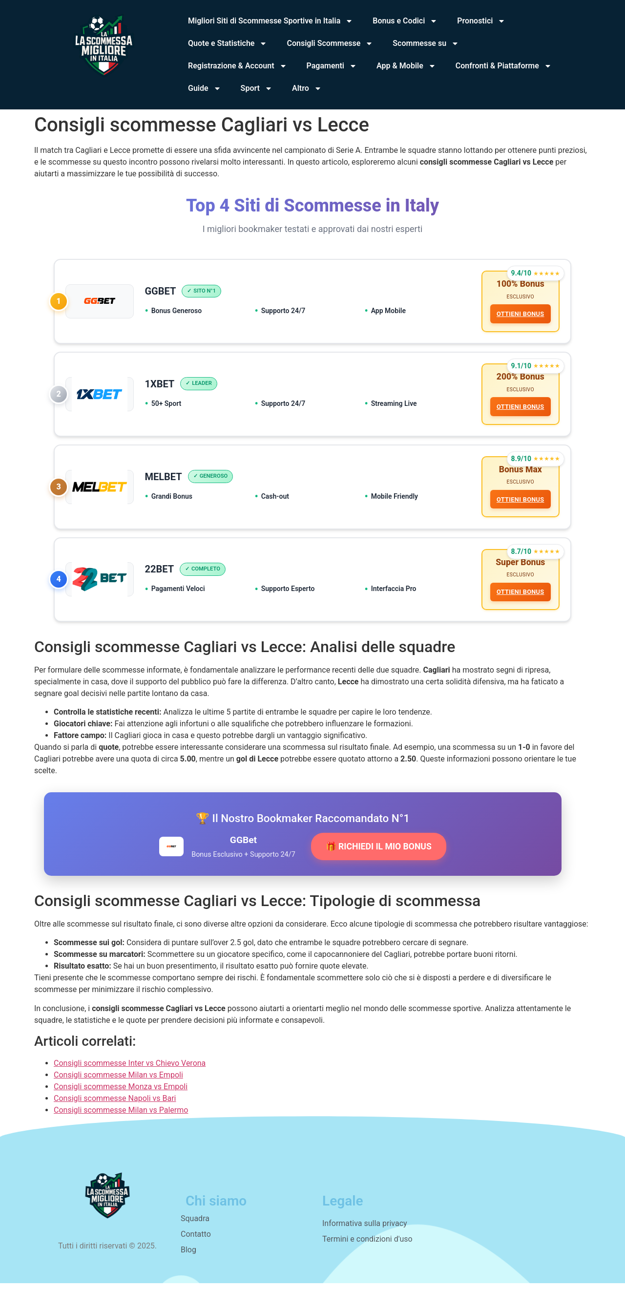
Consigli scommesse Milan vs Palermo (121, 1116)
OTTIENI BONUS (519, 314)
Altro (307, 88)
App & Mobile (406, 66)
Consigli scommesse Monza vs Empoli (121, 1093)
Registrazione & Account (237, 66)
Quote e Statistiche (227, 43)
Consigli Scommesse (330, 43)
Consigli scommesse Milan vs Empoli (118, 1081)
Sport (256, 88)
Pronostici (481, 21)
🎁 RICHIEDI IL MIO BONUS (379, 853)
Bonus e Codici (405, 21)
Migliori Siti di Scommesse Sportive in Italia (270, 21)
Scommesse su (426, 43)
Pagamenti (332, 66)
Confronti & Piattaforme (504, 66)
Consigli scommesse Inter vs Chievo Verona (130, 1070)
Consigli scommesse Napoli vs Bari (115, 1105)
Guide (204, 88)
